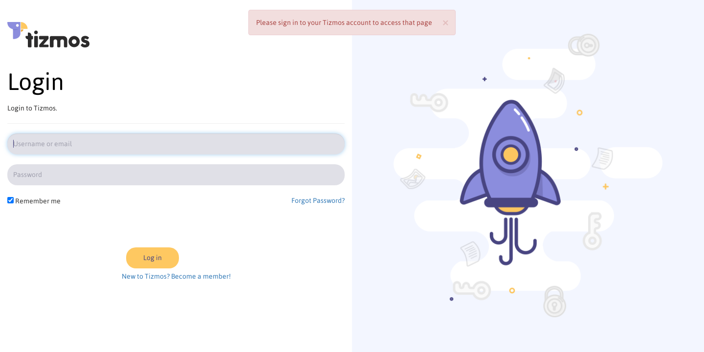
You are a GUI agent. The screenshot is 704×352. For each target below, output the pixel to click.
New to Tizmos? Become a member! (176, 276)
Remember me (38, 201)
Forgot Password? (318, 200)
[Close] (445, 22)
